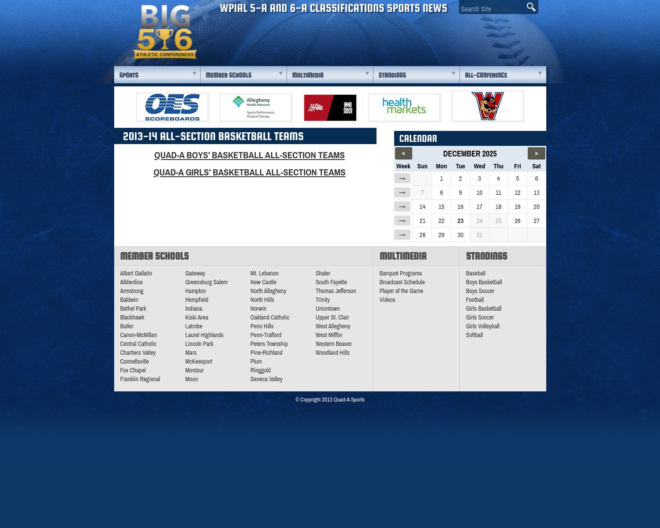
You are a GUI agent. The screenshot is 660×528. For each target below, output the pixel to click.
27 (536, 220)
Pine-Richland (266, 353)
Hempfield (196, 300)
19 (518, 206)
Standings (392, 75)
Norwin (258, 308)
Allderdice (131, 282)
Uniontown (328, 308)
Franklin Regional (140, 379)
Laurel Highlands (204, 335)
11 (498, 192)
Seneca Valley (266, 379)
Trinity (323, 300)
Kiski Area (196, 317)
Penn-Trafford (265, 335)
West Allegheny (333, 326)
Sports (128, 75)
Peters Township (269, 344)
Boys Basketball (484, 282)
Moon (191, 379)
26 (518, 220)
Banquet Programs (401, 273)
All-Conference (486, 75)
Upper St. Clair (332, 317)
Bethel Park (133, 308)
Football (475, 300)
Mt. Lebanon (264, 273)
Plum (256, 361)
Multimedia (308, 75)
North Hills (262, 300)
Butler (127, 326)
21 (422, 220)
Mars (191, 353)
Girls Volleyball (483, 326)
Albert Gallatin (136, 273)
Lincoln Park (199, 344)
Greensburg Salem (206, 282)
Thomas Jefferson (336, 291)
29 (441, 234)
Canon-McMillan (138, 335)
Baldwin (129, 300)
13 (536, 192)
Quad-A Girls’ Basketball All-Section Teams (249, 172)
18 (499, 206)
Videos (387, 300)
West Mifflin (329, 335)
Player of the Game (401, 291)
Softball (474, 335)
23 (461, 220)
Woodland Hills (333, 353)
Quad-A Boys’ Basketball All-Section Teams (249, 155)
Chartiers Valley (138, 353)
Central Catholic (138, 344)
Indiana (193, 308)
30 (461, 234)
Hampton (195, 291)
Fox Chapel (133, 370)
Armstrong (132, 291)
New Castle (263, 282)
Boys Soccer (480, 291)
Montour (194, 370)
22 (441, 220)
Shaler (323, 273)
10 (480, 192)
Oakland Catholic (269, 317)
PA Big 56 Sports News (165, 31)
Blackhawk (132, 317)
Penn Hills (261, 326)
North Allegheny (268, 291)
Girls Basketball (483, 308)
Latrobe (193, 326)
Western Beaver (334, 344)
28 (422, 234)
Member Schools (229, 75)
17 (480, 206)
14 (422, 206)
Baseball (475, 273)
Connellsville (134, 361)
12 (518, 192)
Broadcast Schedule (402, 282)
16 (461, 206)
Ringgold (260, 370)
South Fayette (331, 282)
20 (536, 206)
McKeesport (198, 361)
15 (441, 206)
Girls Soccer (480, 317)
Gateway (195, 273)
